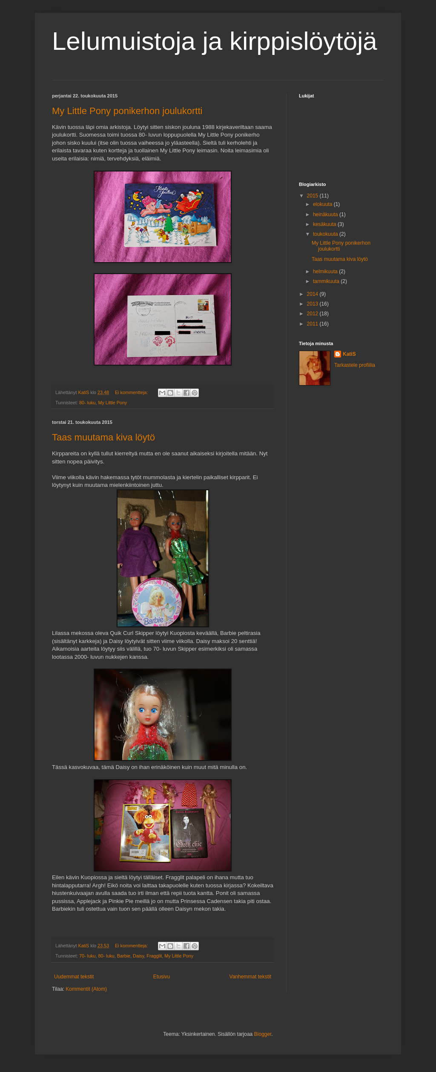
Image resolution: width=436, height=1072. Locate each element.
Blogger (263, 1034)
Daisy (138, 955)
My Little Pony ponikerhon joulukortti (127, 111)
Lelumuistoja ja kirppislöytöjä (214, 41)
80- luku (87, 402)
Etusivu (161, 977)
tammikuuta (327, 281)
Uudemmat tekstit (74, 977)
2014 (313, 294)
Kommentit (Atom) (86, 989)
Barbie (123, 955)
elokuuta (323, 204)
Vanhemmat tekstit (250, 977)
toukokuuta (326, 234)
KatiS (349, 354)
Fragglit (154, 955)
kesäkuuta (325, 224)
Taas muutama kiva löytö (103, 437)
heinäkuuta (326, 214)
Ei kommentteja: (132, 392)
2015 (313, 196)
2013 (313, 304)
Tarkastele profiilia (354, 365)
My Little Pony (112, 402)
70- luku (87, 955)
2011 (313, 324)
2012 (313, 314)
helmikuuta (326, 271)
